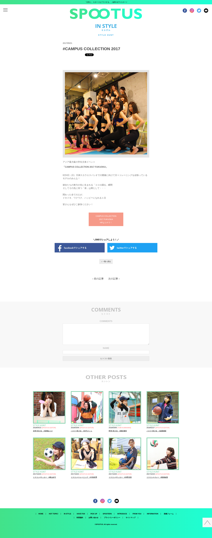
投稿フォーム (169, 514)
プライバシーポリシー (112, 517)
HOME (40, 514)
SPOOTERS (107, 514)
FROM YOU (137, 514)
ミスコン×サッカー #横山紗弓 (44, 477)
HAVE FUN (81, 514)
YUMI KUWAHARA (124, 427)
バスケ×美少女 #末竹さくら (81, 431)
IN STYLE (67, 514)
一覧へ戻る (107, 261)
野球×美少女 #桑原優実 (118, 431)
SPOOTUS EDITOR (48, 427)
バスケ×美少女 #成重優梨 (156, 431)
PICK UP (94, 514)
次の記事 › (114, 278)
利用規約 (80, 517)
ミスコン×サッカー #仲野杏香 (120, 477)
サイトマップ (130, 517)
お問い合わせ (93, 517)
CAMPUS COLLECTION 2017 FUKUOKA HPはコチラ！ (106, 219)
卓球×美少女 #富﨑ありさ (43, 431)
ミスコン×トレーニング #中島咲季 (84, 477)
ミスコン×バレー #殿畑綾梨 (157, 477)
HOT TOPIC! (53, 514)
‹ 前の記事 (98, 278)
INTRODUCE (122, 514)
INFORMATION (152, 514)
